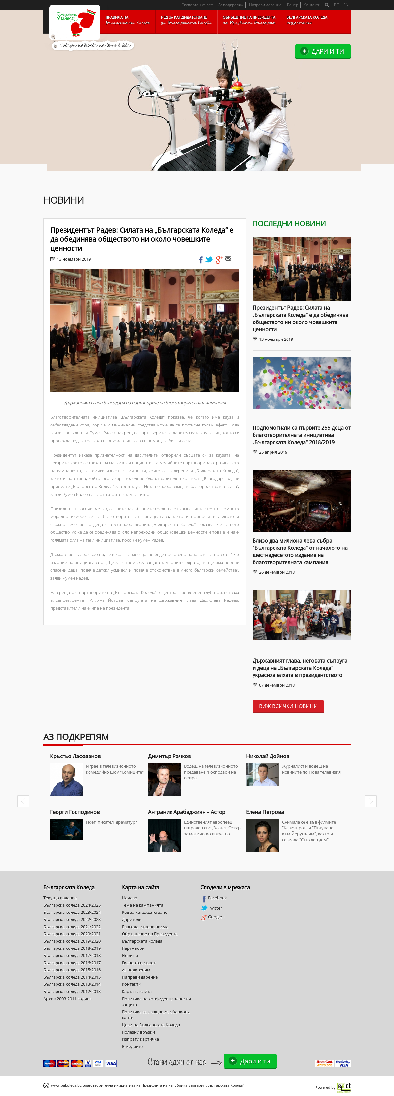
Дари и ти (328, 51)
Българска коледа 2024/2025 (72, 905)
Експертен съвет (197, 5)
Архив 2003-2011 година (67, 998)
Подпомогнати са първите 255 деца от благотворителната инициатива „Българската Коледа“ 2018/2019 (302, 435)
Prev (23, 801)
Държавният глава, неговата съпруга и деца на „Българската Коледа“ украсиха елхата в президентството (300, 668)
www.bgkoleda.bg (66, 1085)
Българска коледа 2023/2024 (72, 912)
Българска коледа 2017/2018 (72, 955)
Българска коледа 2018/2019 (72, 948)
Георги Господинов (75, 812)
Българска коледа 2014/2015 (72, 977)
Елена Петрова (265, 812)
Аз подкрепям (230, 5)
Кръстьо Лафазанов (75, 756)
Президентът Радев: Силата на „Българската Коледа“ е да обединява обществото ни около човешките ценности (300, 318)
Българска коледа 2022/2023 (72, 919)
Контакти (312, 5)
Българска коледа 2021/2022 (72, 927)
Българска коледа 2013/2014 (72, 984)
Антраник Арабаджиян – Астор (186, 812)
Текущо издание (60, 898)
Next (371, 801)
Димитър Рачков (169, 756)
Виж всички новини (288, 706)
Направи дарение (265, 5)
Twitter (211, 908)
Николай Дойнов (267, 756)
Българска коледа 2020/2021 (72, 934)
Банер (292, 5)
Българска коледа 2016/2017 (72, 963)
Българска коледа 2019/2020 (72, 941)
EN (346, 5)
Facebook (213, 898)
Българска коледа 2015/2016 (72, 970)
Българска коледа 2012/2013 (72, 991)
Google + (212, 917)
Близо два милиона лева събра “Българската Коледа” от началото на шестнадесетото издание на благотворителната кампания (300, 551)
